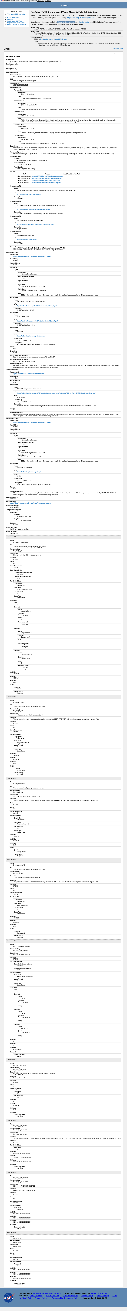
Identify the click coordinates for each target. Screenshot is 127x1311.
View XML (116, 48)
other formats (83, 22)
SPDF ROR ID (52, 1296)
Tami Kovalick (36, 1296)
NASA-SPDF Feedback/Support (47, 1293)
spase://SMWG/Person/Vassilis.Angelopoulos (47, 176)
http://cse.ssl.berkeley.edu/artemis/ (29, 194)
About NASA (87, 1296)
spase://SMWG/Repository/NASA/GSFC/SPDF (29, 374)
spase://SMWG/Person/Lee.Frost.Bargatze (46, 183)
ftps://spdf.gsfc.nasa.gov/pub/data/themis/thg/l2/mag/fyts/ (37, 306)
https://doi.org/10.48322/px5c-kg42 (81, 18)
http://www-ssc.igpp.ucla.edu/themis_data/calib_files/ (35, 224)
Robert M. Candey (99, 1293)
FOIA (115, 1296)
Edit (121, 48)
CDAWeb (10, 19)
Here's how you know (44, 1)
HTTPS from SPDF (13, 17)
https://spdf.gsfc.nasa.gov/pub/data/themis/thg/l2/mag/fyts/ (37, 321)
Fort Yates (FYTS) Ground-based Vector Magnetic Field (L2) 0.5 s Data (64, 12)
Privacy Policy (41, 1298)
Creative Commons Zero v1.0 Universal (53, 39)
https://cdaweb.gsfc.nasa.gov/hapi (29, 472)
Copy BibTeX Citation (66, 22)
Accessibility (103, 1296)
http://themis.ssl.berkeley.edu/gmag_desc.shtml (33, 209)
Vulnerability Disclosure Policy (65, 1298)
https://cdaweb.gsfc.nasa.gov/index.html (31, 336)
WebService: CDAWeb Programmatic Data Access (16, 22)
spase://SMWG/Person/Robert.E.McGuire (46, 180)
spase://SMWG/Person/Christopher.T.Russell (47, 178)
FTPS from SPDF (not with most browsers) (16, 15)
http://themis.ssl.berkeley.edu (27, 240)
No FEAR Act (25, 1298)
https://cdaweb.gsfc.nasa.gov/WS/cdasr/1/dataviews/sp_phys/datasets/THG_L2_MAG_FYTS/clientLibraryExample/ (56, 393)
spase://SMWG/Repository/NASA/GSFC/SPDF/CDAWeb (32, 256)
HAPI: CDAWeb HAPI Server (16, 24)
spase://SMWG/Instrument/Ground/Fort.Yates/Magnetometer (30, 503)
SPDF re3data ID (70, 1296)
